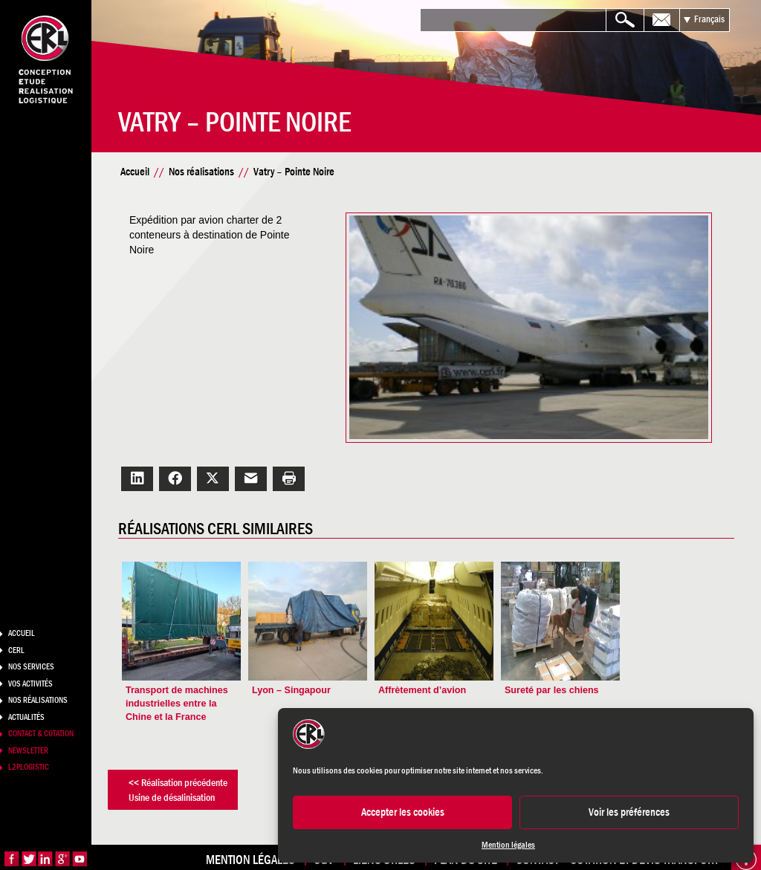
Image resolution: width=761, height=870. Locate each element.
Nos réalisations (38, 699)
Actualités (26, 716)
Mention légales (508, 845)
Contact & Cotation (41, 733)
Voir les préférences (629, 811)
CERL (16, 650)
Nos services (31, 666)
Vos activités (30, 683)
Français (709, 19)
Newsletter (28, 750)
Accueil (21, 633)
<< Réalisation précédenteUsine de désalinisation (198, 784)
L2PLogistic (28, 766)
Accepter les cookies (402, 811)
